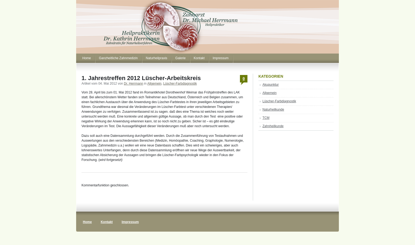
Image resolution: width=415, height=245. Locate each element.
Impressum (220, 58)
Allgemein (154, 83)
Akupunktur (270, 84)
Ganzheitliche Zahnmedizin (118, 58)
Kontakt (199, 58)
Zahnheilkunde (273, 126)
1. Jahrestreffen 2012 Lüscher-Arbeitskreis (141, 78)
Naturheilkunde (273, 109)
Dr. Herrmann (133, 83)
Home (86, 58)
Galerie (180, 58)
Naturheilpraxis (156, 58)
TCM (265, 118)
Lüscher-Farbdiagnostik (180, 83)
